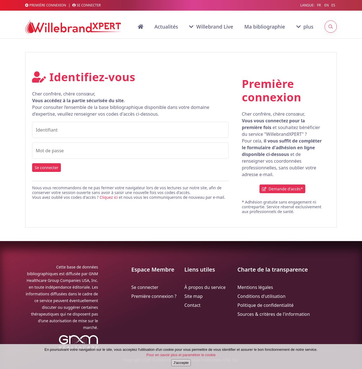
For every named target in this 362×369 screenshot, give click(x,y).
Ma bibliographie (264, 26)
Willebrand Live (211, 26)
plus (304, 26)
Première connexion (45, 5)
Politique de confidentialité (265, 305)
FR (319, 5)
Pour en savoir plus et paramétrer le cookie (181, 358)
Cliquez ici (108, 197)
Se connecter (86, 5)
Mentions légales (255, 287)
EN (326, 5)
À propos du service (205, 287)
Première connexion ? (154, 296)
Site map (193, 296)
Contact (192, 305)
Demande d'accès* (282, 188)
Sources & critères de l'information (273, 314)
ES (333, 5)
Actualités (166, 26)
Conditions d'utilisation (261, 296)
